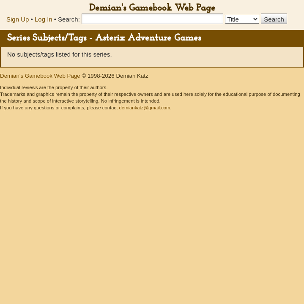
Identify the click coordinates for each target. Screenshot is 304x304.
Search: (69, 19)
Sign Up (17, 19)
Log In (43, 19)
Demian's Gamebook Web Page (152, 8)
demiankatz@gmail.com (144, 107)
